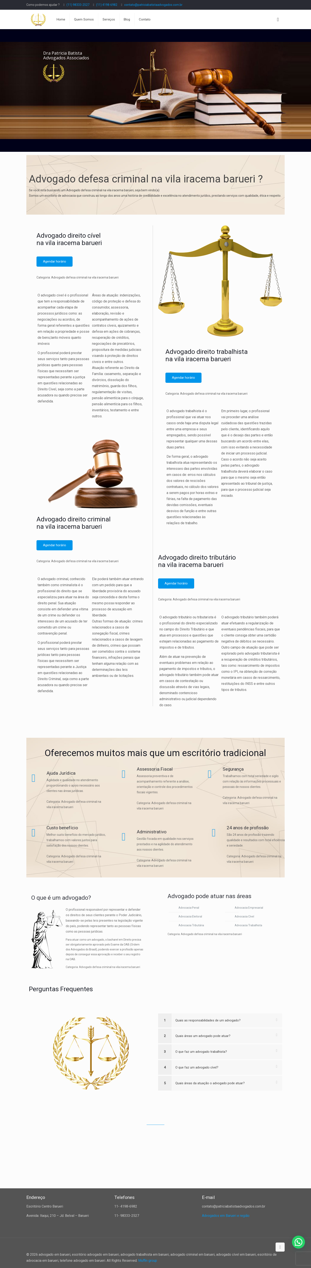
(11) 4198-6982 (106, 4)
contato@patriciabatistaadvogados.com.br (153, 4)
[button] (298, 1242)
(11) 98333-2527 (78, 4)
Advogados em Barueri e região (225, 1216)
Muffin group (147, 1261)
